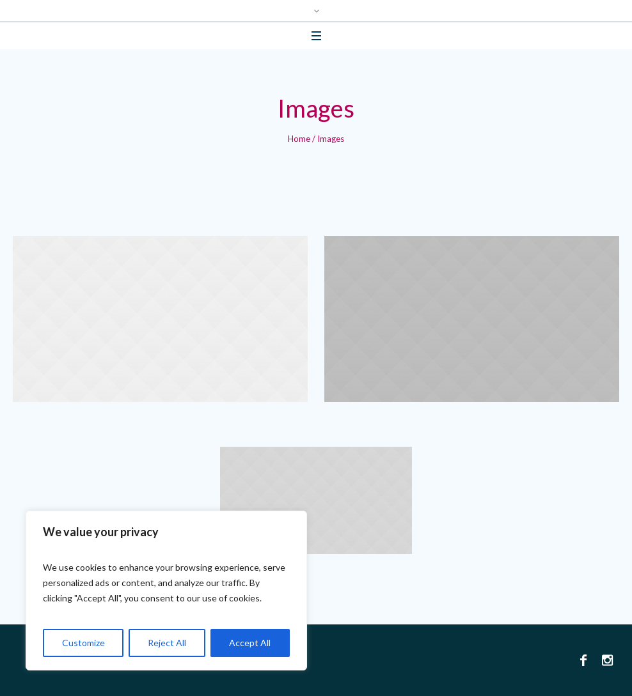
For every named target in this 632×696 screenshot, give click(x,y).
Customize (83, 642)
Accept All (250, 642)
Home (299, 139)
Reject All (167, 642)
